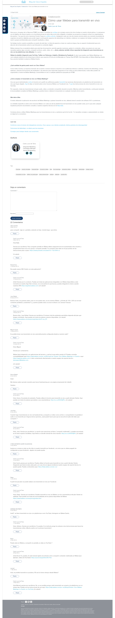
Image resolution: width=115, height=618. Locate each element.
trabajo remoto (89, 169)
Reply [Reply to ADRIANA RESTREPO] (14, 517)
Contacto (22, 604)
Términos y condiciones (29, 604)
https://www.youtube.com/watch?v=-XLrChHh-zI (44, 250)
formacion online (44, 169)
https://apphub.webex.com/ (30, 285)
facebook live (35, 169)
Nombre (13, 213)
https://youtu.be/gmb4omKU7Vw (41, 557)
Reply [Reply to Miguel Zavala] (14, 337)
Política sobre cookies (48, 604)
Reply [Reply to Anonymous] (14, 272)
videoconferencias (43, 174)
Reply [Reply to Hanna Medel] (14, 389)
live (50, 169)
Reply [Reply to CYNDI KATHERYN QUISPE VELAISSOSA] (14, 454)
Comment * (13, 190)
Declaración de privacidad (39, 604)
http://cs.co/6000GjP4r (69, 433)
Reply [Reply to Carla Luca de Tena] (17, 258)
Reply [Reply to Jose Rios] (14, 422)
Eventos (18, 169)
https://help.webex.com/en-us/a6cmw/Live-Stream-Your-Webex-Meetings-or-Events (53, 356)
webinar (57, 174)
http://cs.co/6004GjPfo (58, 400)
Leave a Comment (100, 12)
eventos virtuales (26, 169)
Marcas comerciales (56, 604)
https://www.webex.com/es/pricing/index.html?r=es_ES (30, 319)
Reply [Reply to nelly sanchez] (14, 233)
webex (51, 174)
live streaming (56, 169)
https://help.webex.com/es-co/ (47, 467)
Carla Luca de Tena (54, 26)
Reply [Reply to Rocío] (14, 546)
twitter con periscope (32, 174)
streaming (74, 169)
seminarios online (66, 169)
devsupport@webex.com (20, 360)
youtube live (64, 174)
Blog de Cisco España (15, 6)
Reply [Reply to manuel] (14, 576)
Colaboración (25, 6)
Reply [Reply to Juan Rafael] (14, 306)
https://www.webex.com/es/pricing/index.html (27, 498)
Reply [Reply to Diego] (14, 485)
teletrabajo (81, 169)
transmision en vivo (20, 174)
